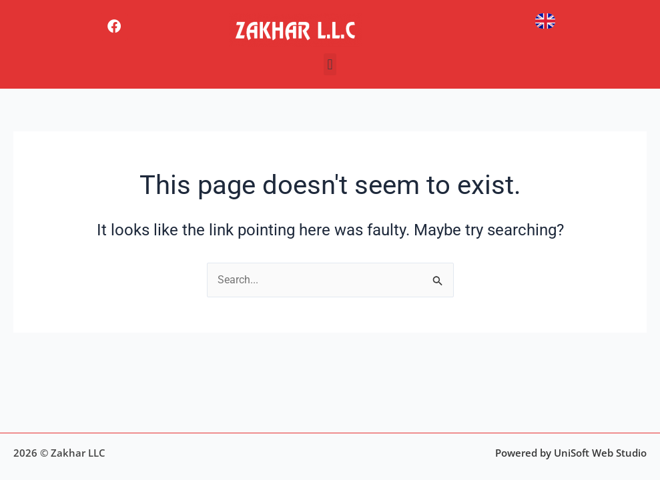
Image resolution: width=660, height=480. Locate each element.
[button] (330, 64)
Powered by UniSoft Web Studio (571, 452)
